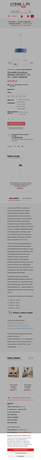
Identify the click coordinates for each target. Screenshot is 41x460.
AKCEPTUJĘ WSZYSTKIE (20, 449)
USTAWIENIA (20, 456)
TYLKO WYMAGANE (20, 453)
